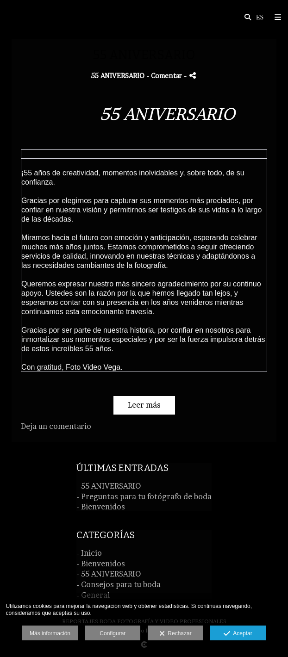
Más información (50, 633)
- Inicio (89, 553)
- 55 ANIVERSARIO (108, 485)
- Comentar (165, 76)
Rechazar (175, 634)
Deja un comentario (56, 426)
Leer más (144, 404)
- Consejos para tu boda (118, 584)
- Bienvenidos (100, 506)
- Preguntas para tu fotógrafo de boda (144, 496)
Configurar (112, 633)
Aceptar (238, 634)
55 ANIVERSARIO (117, 76)
